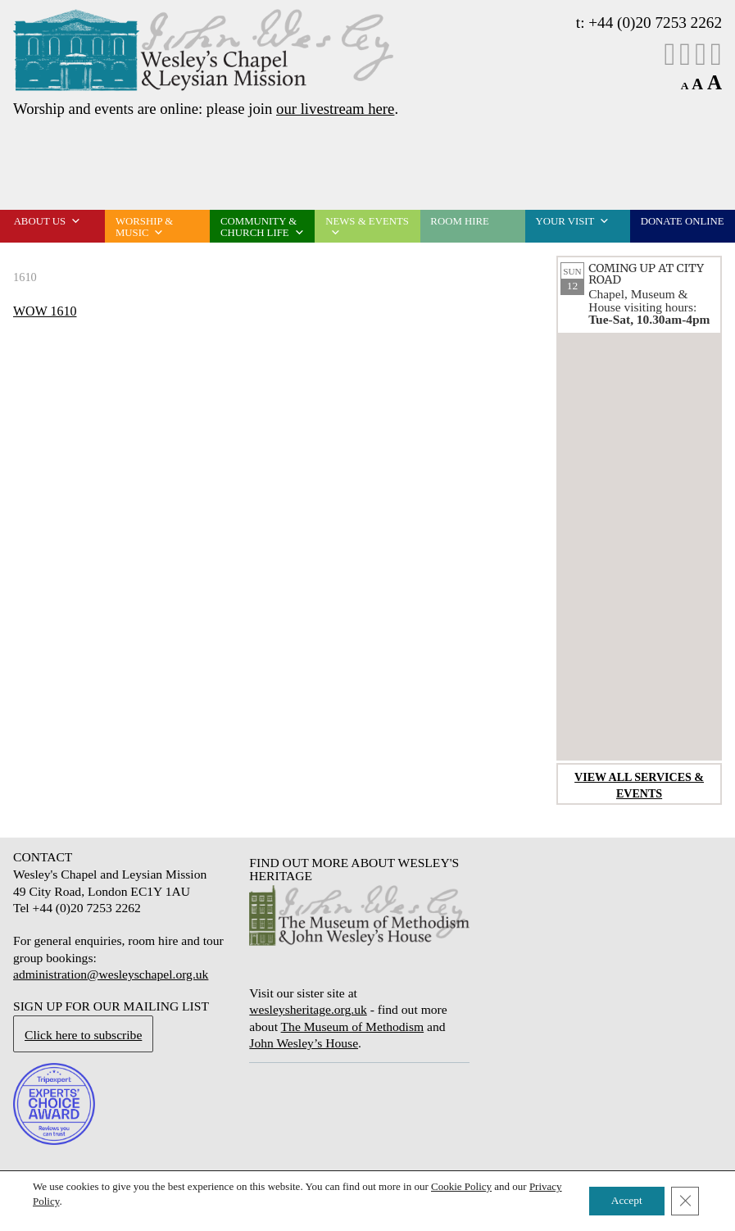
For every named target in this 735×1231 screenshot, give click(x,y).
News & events (367, 227)
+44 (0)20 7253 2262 (655, 22)
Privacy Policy (63, 1201)
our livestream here (335, 108)
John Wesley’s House (303, 1043)
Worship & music (144, 227)
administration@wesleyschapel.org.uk (110, 974)
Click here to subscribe (83, 1035)
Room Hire (459, 221)
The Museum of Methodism (352, 1026)
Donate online (682, 221)
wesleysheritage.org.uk (307, 1009)
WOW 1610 (44, 311)
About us (47, 221)
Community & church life (262, 227)
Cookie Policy (461, 1186)
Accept (622, 1201)
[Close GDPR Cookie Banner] (684, 1201)
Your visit (573, 221)
